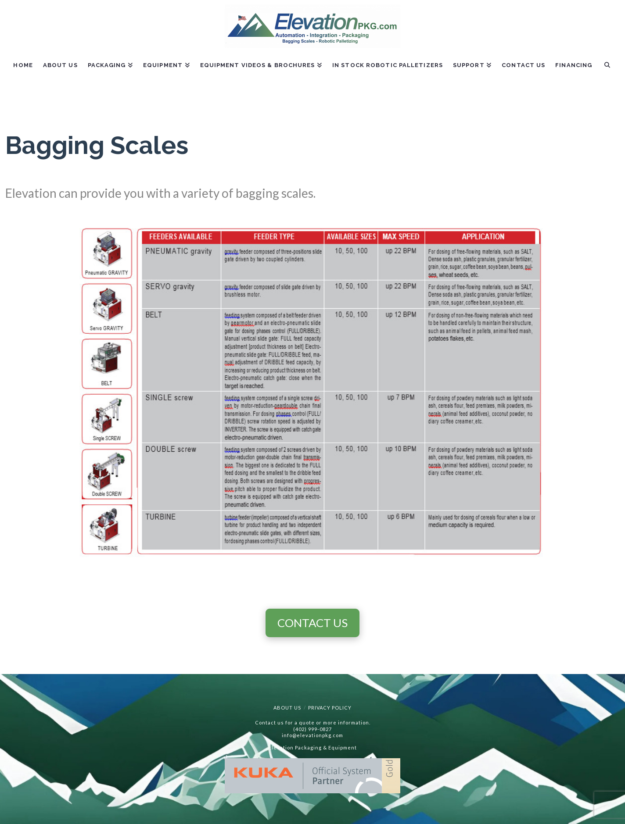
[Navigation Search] (607, 71)
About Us (287, 707)
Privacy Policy (330, 707)
